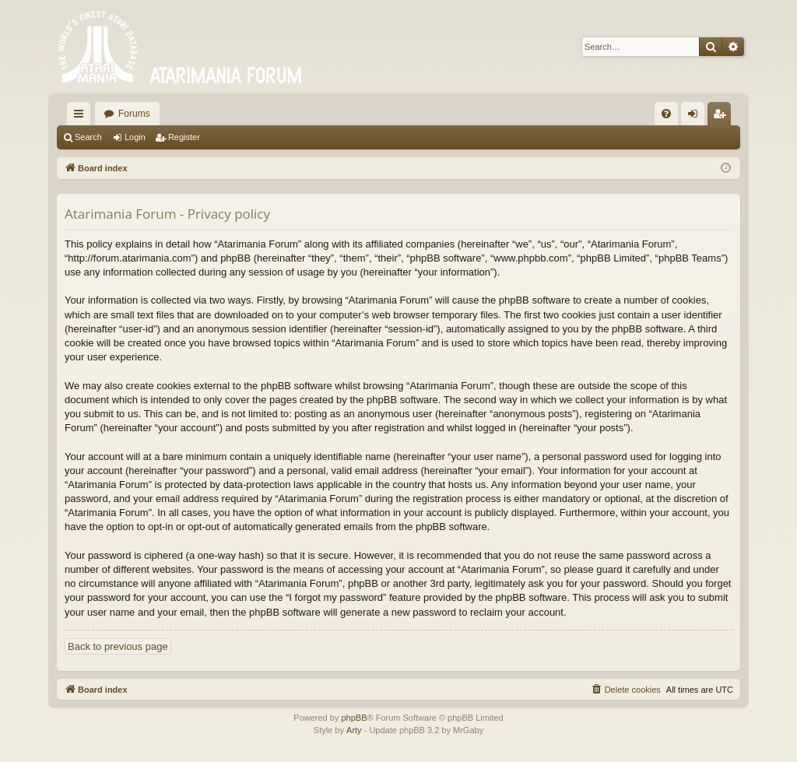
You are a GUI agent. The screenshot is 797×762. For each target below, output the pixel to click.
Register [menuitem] (722, 116)
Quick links (81, 116)
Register (184, 137)
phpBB (354, 717)
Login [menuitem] (696, 116)
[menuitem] (666, 113)
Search (88, 137)
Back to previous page (118, 646)
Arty (354, 730)
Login (135, 137)
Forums (134, 113)
